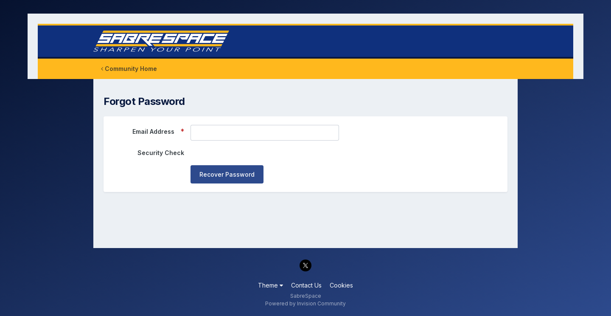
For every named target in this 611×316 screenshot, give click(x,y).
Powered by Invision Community (305, 303)
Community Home (129, 68)
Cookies (341, 285)
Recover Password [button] (227, 174)
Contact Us (306, 285)
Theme (270, 285)
